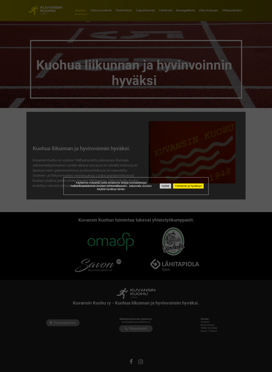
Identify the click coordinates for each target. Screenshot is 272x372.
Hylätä (165, 185)
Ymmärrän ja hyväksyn (188, 185)
